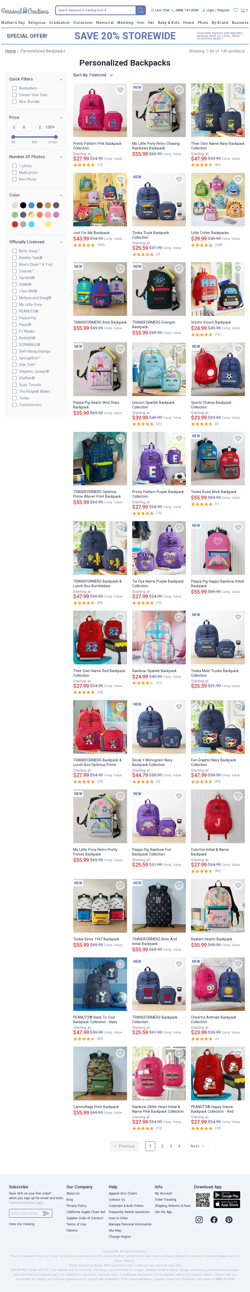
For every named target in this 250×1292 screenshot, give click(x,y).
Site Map (115, 1230)
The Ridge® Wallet (36, 391)
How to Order (118, 1218)
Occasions (83, 23)
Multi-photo (30, 173)
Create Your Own (35, 95)
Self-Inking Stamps (37, 351)
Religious (37, 23)
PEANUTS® (31, 311)
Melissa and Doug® (37, 298)
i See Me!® (30, 291)
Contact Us (117, 1199)
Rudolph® (29, 338)
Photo (203, 23)
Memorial (105, 23)
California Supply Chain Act (85, 1212)
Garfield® (29, 278)
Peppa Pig (29, 318)
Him (140, 23)
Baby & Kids (169, 23)
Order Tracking (165, 1199)
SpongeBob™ (32, 358)
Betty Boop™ (31, 251)
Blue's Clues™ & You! (38, 264)
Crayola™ (28, 271)
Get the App (163, 1212)
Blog (69, 1199)
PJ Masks (29, 331)
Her (151, 23)
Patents (72, 1230)
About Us (73, 1193)
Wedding (125, 23)
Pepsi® (27, 325)
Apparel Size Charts (123, 1193)
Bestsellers (30, 88)
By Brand (220, 23)
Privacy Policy (76, 1206)
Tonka (26, 398)
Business (240, 23)
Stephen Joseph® (36, 371)
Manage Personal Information (130, 1224)
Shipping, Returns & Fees (173, 1206)
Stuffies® (29, 378)
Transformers (32, 405)
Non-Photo (30, 179)
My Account (163, 1193)
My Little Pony (32, 304)
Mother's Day (13, 23)
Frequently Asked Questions (129, 1212)
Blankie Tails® (33, 258)
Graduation (59, 23)
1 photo (27, 166)
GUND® (27, 284)
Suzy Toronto (32, 385)
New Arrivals (31, 102)
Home (188, 23)
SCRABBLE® (31, 345)
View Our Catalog (21, 1224)
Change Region (120, 1236)
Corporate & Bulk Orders (126, 1206)
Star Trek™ (30, 365)
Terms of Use (76, 1224)
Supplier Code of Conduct (84, 1218)
